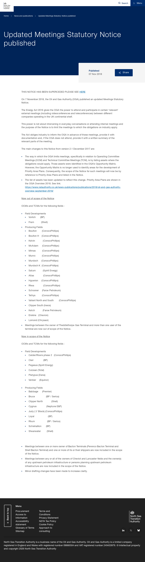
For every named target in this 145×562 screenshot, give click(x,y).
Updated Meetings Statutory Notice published (57, 16)
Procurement (22, 511)
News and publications (23, 16)
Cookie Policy (46, 525)
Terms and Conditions (44, 513)
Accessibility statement (22, 523)
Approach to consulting (45, 530)
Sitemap (20, 531)
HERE (82, 92)
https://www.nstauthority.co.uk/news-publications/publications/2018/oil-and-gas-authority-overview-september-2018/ (73, 189)
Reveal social (120, 72)
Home (6, 16)
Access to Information (21, 516)
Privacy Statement (49, 518)
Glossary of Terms (25, 528)
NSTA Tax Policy (47, 521)
